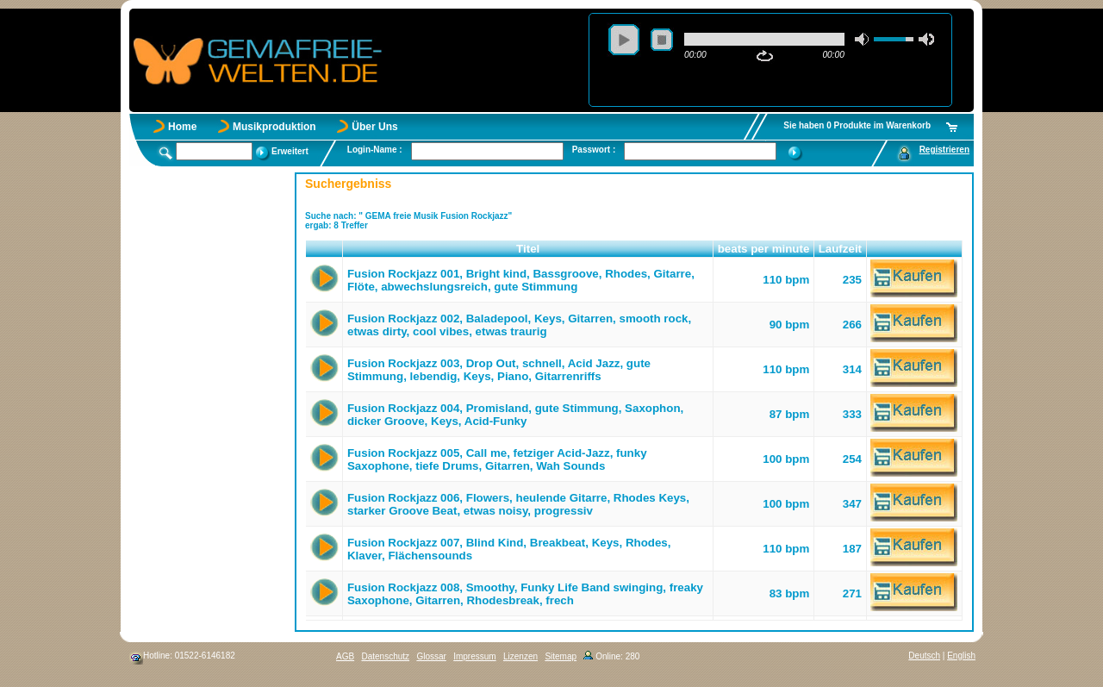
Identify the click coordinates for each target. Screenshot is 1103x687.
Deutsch (924, 655)
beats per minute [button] (764, 248)
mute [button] (862, 39)
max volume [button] (926, 39)
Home (182, 127)
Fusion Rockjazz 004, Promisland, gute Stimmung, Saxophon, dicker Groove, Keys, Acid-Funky (515, 415)
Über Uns (374, 127)
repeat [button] (765, 56)
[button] (324, 249)
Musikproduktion (274, 127)
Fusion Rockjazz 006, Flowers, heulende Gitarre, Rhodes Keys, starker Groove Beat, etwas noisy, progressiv (518, 504)
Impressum (474, 656)
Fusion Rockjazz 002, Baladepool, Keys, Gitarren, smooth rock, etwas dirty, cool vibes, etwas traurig (519, 325)
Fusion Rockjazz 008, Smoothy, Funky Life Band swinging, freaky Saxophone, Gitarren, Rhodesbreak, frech (525, 594)
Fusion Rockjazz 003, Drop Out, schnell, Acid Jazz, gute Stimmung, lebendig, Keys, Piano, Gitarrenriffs (499, 370)
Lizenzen (520, 656)
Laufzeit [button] (840, 248)
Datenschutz (385, 656)
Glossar (431, 656)
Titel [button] (527, 248)
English (961, 655)
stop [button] (662, 40)
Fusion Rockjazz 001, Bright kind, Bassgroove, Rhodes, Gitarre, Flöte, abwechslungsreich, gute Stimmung (521, 280)
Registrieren (944, 149)
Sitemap (560, 656)
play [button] (624, 39)
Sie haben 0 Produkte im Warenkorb (857, 125)
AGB (345, 656)
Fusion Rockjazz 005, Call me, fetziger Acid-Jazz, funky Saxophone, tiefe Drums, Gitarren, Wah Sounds (497, 459)
